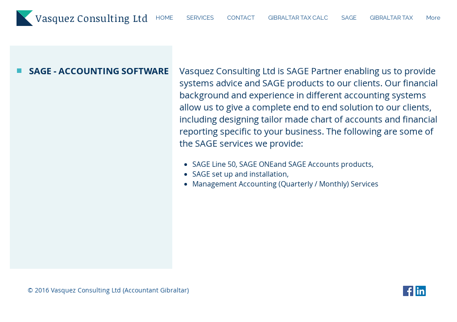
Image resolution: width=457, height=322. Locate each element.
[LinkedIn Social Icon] (420, 291)
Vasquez (55, 18)
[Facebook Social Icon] (408, 291)
